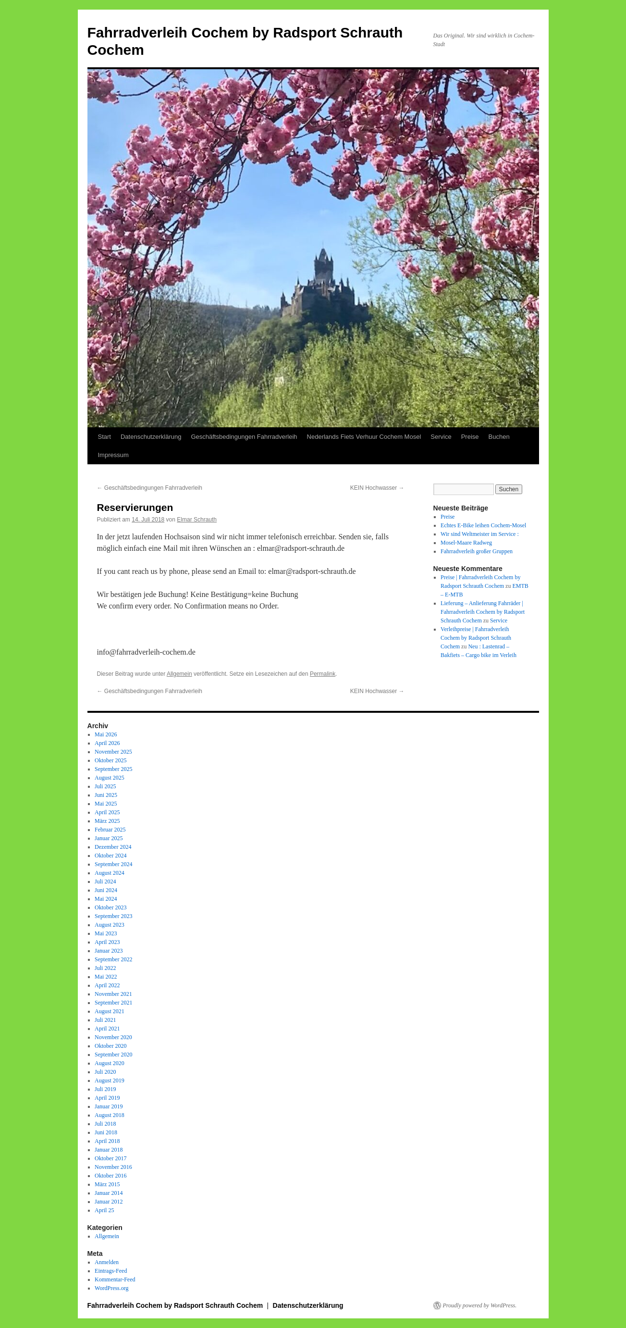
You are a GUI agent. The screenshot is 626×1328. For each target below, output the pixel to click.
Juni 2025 (106, 795)
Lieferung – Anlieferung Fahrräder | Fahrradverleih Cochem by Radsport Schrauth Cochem (483, 612)
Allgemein (179, 673)
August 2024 (109, 872)
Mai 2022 (106, 976)
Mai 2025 (106, 803)
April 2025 (107, 812)
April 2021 (107, 1028)
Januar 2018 (109, 1149)
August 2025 (109, 777)
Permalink (322, 673)
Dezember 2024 (113, 847)
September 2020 (113, 1054)
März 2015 (107, 1184)
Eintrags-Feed (111, 1270)
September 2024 (113, 864)
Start (104, 436)
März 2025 (107, 821)
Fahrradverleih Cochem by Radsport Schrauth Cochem (176, 1305)
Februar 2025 (110, 829)
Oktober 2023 (110, 907)
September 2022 (113, 959)
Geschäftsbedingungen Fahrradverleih (244, 436)
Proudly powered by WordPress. (480, 1305)
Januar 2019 (109, 1106)
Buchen (499, 436)
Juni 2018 (106, 1132)
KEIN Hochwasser (377, 487)
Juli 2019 (105, 1089)
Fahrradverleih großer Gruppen (477, 551)
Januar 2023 (109, 950)
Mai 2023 (106, 933)
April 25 (104, 1210)
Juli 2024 (105, 881)
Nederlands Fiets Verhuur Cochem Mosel (364, 436)
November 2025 (113, 751)
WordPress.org (111, 1288)
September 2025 (113, 769)
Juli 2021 (105, 1020)
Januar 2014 (109, 1193)
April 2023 (107, 942)
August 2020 (109, 1063)
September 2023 (113, 916)
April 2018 (107, 1141)
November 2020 (113, 1037)
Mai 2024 (106, 898)
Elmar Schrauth (197, 519)
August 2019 (109, 1080)
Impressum (113, 455)
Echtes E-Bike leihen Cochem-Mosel (483, 525)
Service (440, 436)
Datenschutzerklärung (151, 436)
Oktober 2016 (110, 1175)
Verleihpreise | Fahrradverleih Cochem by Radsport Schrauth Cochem (476, 638)
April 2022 (107, 985)
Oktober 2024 (110, 855)
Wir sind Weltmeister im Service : (480, 534)
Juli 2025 (105, 786)
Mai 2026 (106, 734)
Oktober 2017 (110, 1158)
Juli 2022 (105, 968)
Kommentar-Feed (115, 1279)
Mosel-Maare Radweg (466, 542)
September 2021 (113, 1002)
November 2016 (113, 1167)
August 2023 (109, 924)
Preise (470, 436)
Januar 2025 (109, 838)
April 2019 (107, 1097)
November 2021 (113, 994)
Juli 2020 (105, 1071)
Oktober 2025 (110, 760)
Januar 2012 (109, 1201)
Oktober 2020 (110, 1046)
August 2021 (109, 1011)
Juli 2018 (105, 1123)
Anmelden (107, 1262)
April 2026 (107, 743)
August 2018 (109, 1115)
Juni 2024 (106, 890)
